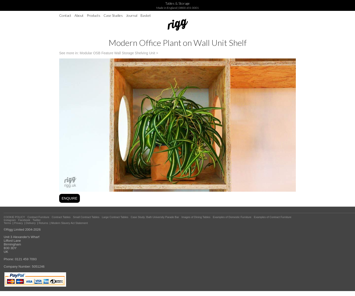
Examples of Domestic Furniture (232, 217)
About (79, 15)
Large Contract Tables (115, 217)
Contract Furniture (38, 217)
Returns (43, 223)
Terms (7, 223)
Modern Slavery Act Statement (69, 223)
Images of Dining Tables (195, 217)
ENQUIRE (69, 198)
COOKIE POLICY (14, 217)
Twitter (36, 220)
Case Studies (113, 15)
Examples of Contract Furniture (272, 217)
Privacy (18, 223)
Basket (146, 15)
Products (93, 15)
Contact (65, 15)
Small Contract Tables (86, 217)
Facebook (24, 220)
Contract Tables (61, 217)
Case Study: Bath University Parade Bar (155, 217)
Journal (131, 15)
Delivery (31, 223)
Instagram (10, 220)
